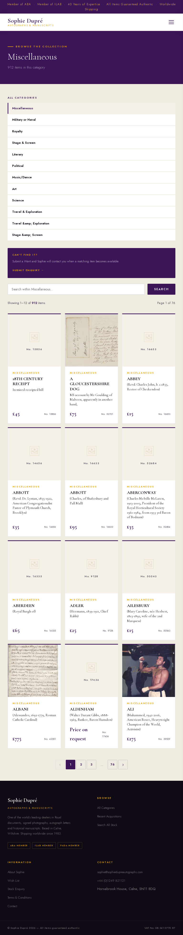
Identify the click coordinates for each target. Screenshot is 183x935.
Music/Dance (22, 177)
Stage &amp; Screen (27, 235)
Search (161, 289)
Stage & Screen (24, 142)
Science (18, 200)
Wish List (13, 880)
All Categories (106, 808)
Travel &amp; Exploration (30, 223)
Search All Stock (107, 825)
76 (113, 764)
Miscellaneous (22, 108)
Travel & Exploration (27, 211)
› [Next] (123, 764)
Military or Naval (24, 119)
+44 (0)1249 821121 (111, 880)
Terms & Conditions (19, 897)
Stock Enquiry (16, 889)
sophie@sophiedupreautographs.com (120, 872)
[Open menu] (171, 22)
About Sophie (16, 872)
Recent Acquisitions (109, 816)
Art (14, 189)
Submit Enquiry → (28, 270)
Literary (17, 154)
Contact (12, 906)
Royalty (17, 131)
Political (18, 166)
